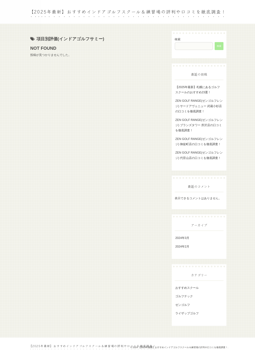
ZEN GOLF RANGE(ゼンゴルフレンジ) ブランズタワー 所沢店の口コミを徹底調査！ (199, 125)
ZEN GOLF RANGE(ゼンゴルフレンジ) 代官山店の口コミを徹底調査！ (199, 155)
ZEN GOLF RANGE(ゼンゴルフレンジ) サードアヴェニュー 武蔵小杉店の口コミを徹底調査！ (199, 106)
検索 (178, 39)
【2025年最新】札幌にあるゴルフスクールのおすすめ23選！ (197, 89)
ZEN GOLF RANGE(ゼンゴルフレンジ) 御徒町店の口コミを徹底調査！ (199, 141)
